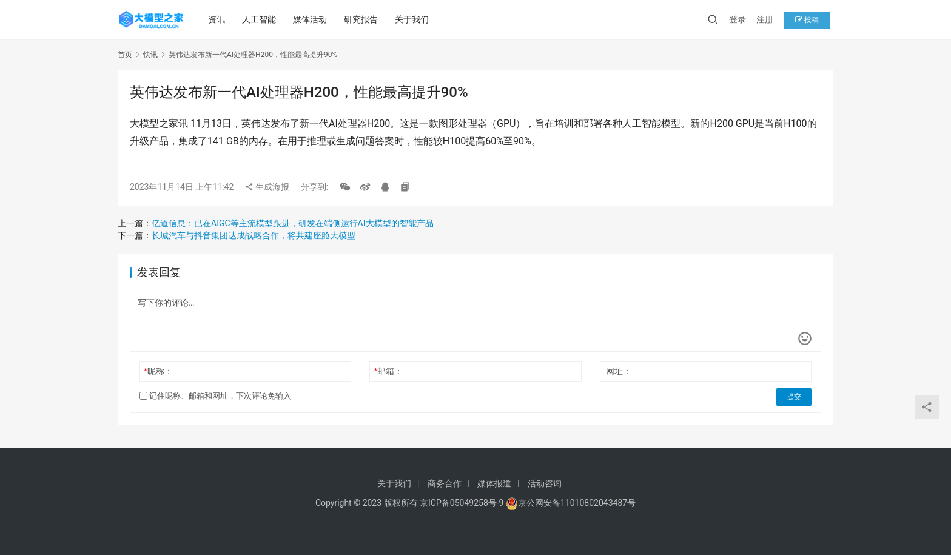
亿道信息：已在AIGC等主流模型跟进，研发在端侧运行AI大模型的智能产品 (293, 223)
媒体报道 (494, 483)
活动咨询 (545, 483)
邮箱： (388, 371)
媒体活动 (311, 19)
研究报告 (362, 19)
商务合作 (445, 483)
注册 (772, 19)
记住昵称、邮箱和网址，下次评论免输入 (215, 395)
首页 (125, 54)
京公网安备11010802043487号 (577, 503)
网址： (618, 371)
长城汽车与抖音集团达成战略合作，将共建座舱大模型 (253, 235)
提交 (794, 396)
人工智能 (260, 19)
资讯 (217, 19)
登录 (744, 19)
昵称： (158, 371)
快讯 (150, 54)
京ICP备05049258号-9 (461, 503)
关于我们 (413, 19)
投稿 (812, 19)
